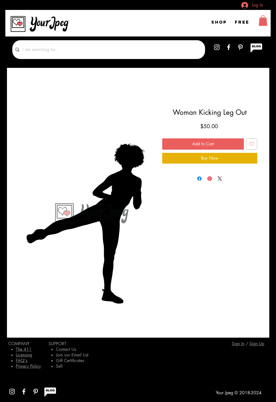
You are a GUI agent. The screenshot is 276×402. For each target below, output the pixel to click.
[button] (263, 20)
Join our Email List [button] (72, 355)
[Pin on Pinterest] (209, 178)
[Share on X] (220, 178)
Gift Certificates (70, 360)
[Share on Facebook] (199, 178)
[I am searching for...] (108, 49)
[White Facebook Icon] (228, 47)
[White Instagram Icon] (217, 47)
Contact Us (66, 349)
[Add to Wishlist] (251, 144)
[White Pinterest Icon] (240, 47)
